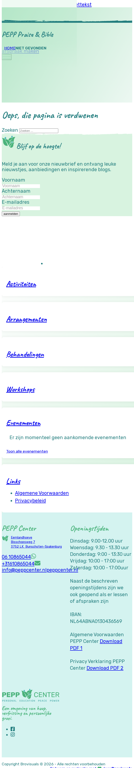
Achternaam (16, 191)
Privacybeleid (30, 500)
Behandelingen (25, 354)
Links (13, 481)
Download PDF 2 (105, 668)
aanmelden (11, 213)
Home (9, 48)
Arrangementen (26, 319)
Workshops (20, 389)
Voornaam (13, 180)
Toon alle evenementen (27, 451)
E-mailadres (15, 202)
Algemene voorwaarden (42, 493)
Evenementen (23, 422)
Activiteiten (21, 283)
